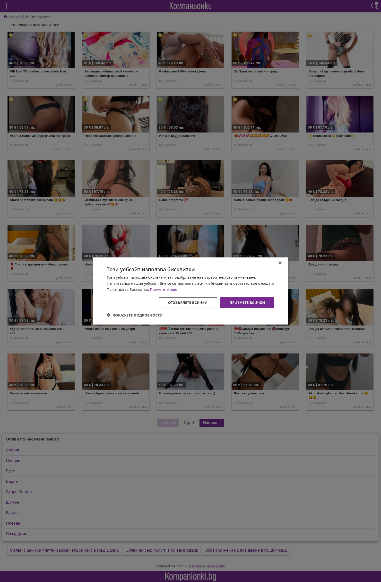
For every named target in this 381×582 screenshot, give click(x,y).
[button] (135, 315)
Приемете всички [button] (247, 302)
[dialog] (190, 291)
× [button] (280, 263)
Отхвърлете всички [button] (188, 302)
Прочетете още (163, 289)
